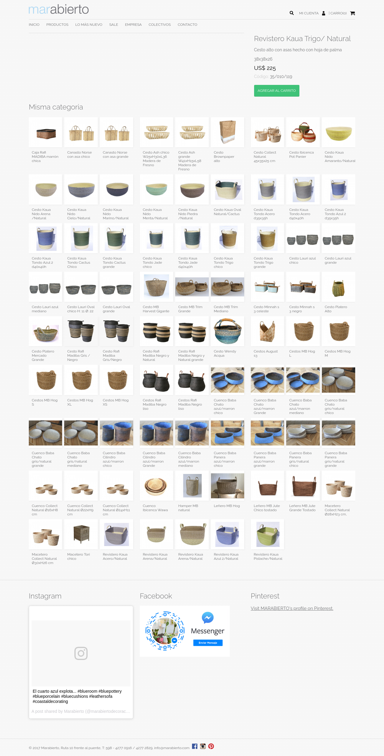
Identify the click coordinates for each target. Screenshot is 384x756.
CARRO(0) (339, 13)
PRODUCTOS (57, 24)
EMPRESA (133, 24)
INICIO (34, 24)
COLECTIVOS (159, 24)
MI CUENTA (309, 13)
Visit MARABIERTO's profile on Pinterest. (292, 608)
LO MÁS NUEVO (88, 24)
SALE (113, 24)
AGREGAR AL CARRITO (277, 90)
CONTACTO (187, 24)
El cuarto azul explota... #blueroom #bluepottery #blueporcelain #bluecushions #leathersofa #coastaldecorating (77, 696)
